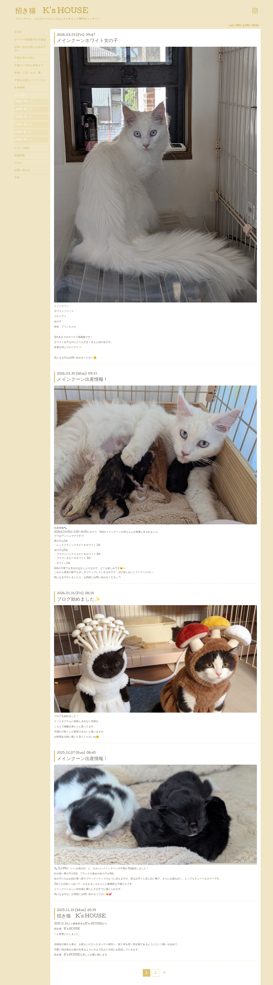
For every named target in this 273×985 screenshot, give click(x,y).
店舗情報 (19, 155)
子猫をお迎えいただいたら (30, 80)
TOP (18, 32)
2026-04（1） (25, 101)
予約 (17, 177)
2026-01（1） (24, 117)
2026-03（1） (24, 109)
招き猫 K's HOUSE (51, 11)
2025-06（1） (24, 139)
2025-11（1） (24, 132)
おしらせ (19, 95)
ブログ (18, 163)
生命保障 (19, 87)
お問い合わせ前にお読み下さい (30, 49)
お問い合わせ (22, 170)
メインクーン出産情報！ (82, 379)
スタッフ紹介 (22, 148)
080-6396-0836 (247, 25)
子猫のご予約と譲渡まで (28, 65)
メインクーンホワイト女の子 (87, 41)
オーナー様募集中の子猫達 (30, 39)
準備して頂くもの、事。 (28, 73)
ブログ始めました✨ (78, 599)
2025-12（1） (24, 124)
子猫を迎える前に (24, 58)
